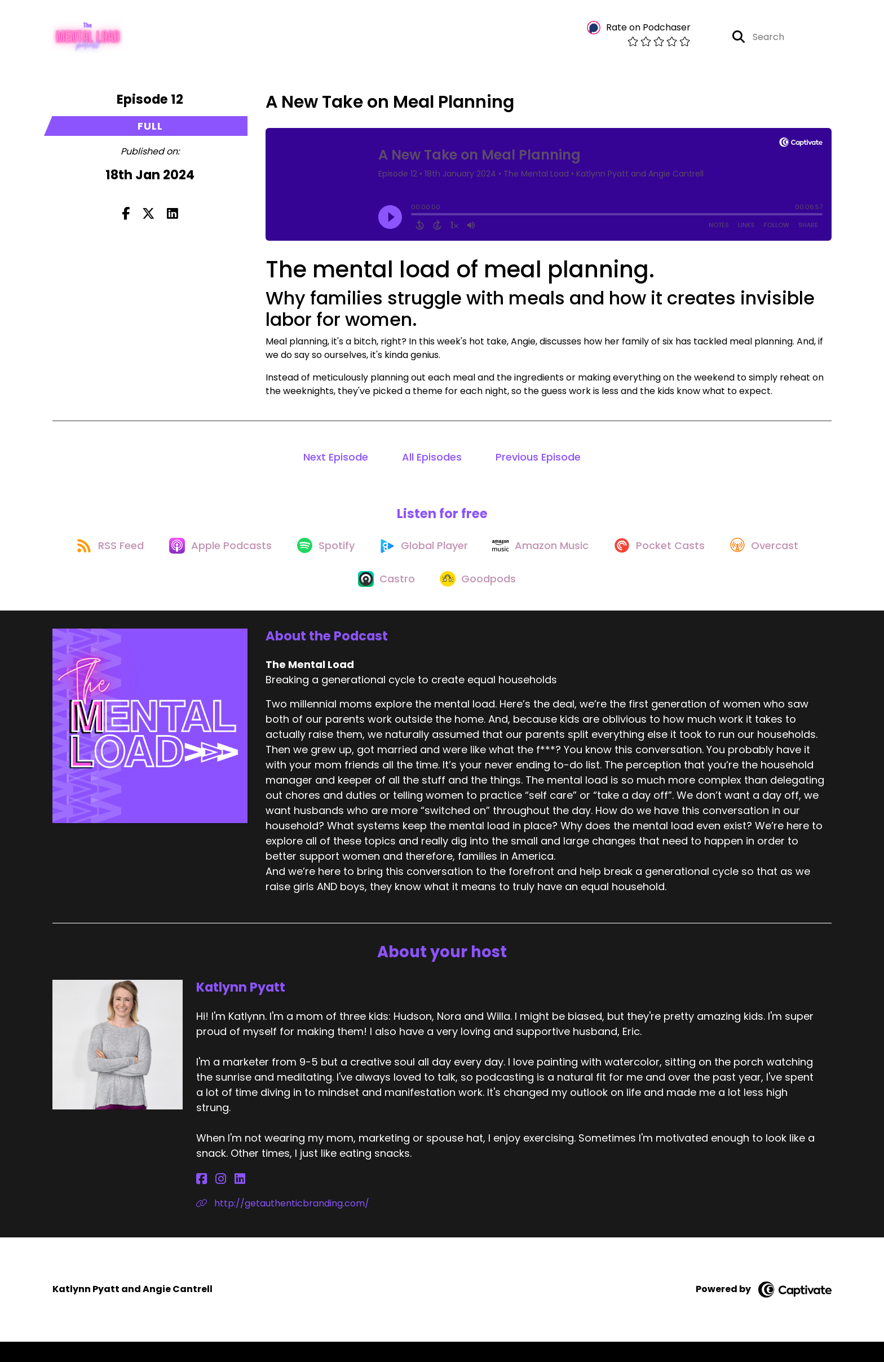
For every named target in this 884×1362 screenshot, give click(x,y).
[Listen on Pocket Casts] (718, 557)
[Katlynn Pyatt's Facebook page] (201, 1199)
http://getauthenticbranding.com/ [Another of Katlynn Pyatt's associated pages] (282, 1223)
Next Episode (335, 463)
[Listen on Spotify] (369, 557)
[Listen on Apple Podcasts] (259, 557)
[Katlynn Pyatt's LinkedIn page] (227, 1199)
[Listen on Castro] (433, 598)
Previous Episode (538, 463)
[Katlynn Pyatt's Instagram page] (214, 1199)
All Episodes (432, 463)
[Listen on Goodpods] (529, 598)
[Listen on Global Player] (472, 557)
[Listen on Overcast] (340, 598)
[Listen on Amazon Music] (594, 557)
